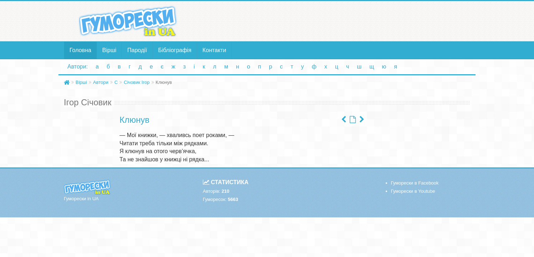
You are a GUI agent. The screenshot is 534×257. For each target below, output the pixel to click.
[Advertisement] (336, 21)
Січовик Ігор (136, 82)
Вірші (109, 50)
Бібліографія (174, 50)
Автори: (77, 67)
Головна (80, 50)
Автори (100, 82)
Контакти (214, 50)
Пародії (137, 50)
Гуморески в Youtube (413, 191)
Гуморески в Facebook (415, 183)
